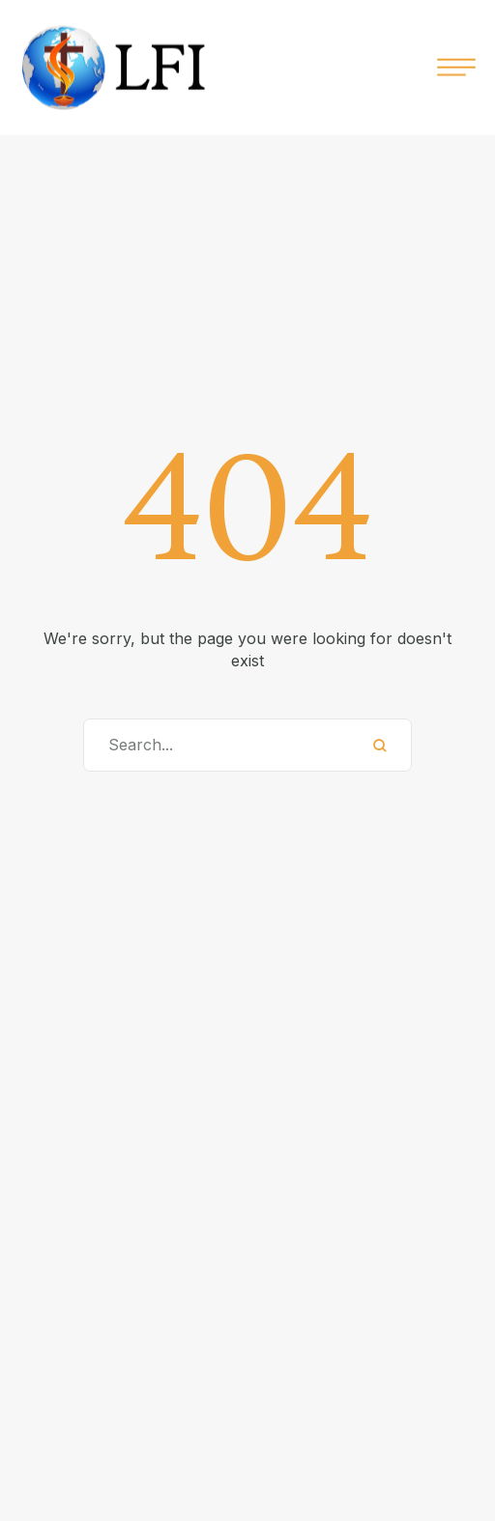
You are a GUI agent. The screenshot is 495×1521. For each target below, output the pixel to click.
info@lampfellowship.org (215, 1460)
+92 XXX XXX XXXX (215, 1429)
